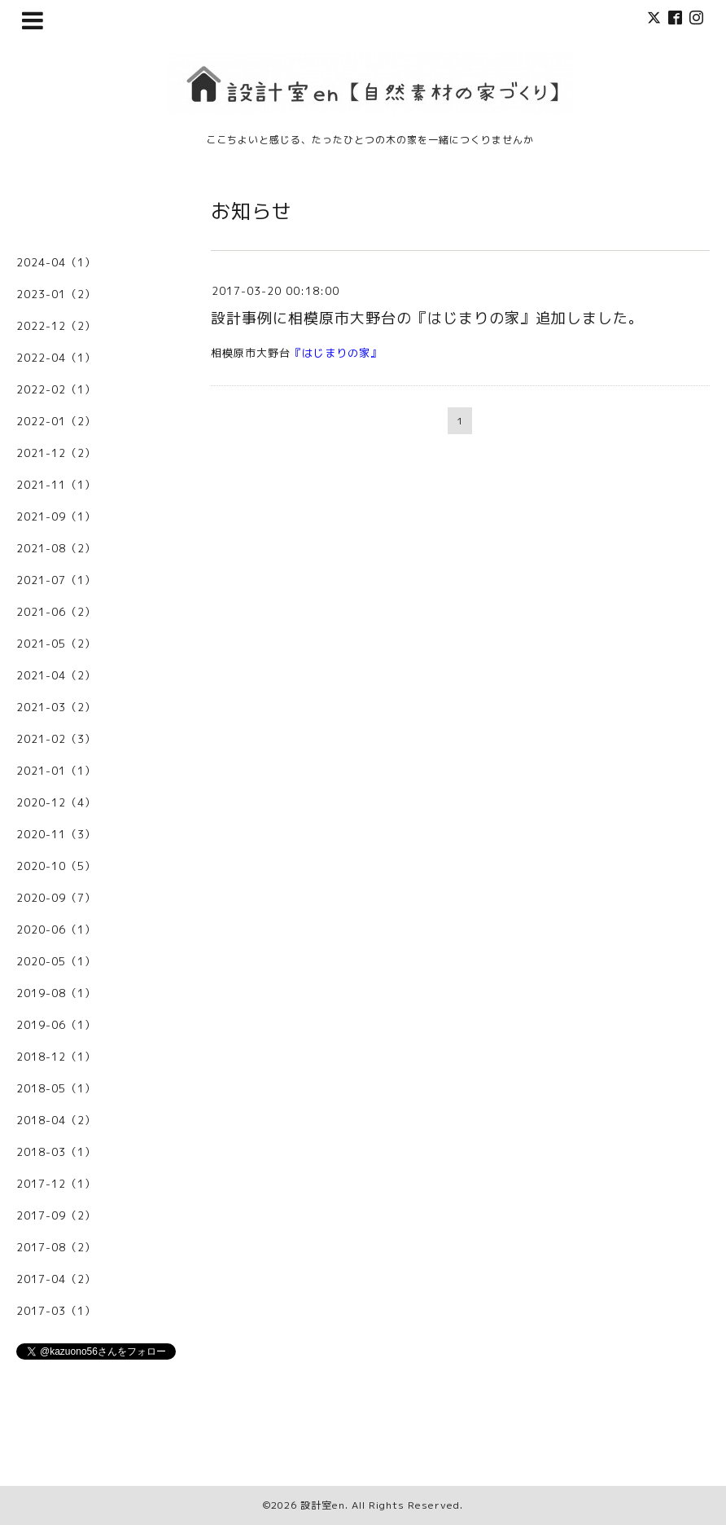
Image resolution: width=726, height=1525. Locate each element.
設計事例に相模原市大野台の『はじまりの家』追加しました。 (427, 318)
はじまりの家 (336, 352)
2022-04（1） (56, 357)
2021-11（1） (56, 484)
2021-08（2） (56, 548)
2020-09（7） (56, 897)
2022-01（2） (56, 421)
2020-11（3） (56, 834)
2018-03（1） (56, 1152)
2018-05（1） (56, 1088)
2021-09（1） (56, 516)
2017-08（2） (56, 1247)
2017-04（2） (56, 1279)
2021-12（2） (56, 453)
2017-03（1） (56, 1310)
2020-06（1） (56, 929)
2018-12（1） (56, 1056)
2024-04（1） (56, 262)
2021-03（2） (56, 707)
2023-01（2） (56, 294)
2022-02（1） (56, 389)
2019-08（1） (56, 993)
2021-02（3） (56, 739)
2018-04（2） (56, 1120)
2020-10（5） (56, 866)
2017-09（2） (56, 1215)
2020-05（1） (56, 961)
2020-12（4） (56, 802)
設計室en (322, 1505)
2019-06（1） (56, 1024)
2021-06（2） (56, 611)
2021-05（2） (56, 643)
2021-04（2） (56, 675)
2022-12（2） (56, 326)
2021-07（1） (56, 580)
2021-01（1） (56, 770)
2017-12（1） (56, 1183)
